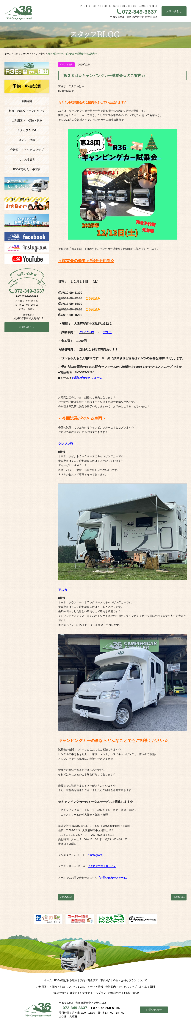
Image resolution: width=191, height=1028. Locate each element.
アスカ (107, 332)
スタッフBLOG (26, 130)
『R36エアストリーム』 (102, 866)
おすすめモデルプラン (93, 992)
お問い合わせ (174, 11)
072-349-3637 (139, 12)
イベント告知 (66, 64)
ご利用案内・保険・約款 (27, 120)
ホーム (48, 980)
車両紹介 (26, 101)
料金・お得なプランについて (27, 110)
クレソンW (65, 443)
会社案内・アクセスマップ (27, 149)
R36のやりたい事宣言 (27, 169)
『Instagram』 (96, 855)
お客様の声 (114, 992)
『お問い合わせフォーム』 (113, 877)
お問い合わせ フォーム (87, 377)
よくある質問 (26, 159)
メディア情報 (26, 140)
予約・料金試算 (89, 980)
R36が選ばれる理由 (65, 980)
